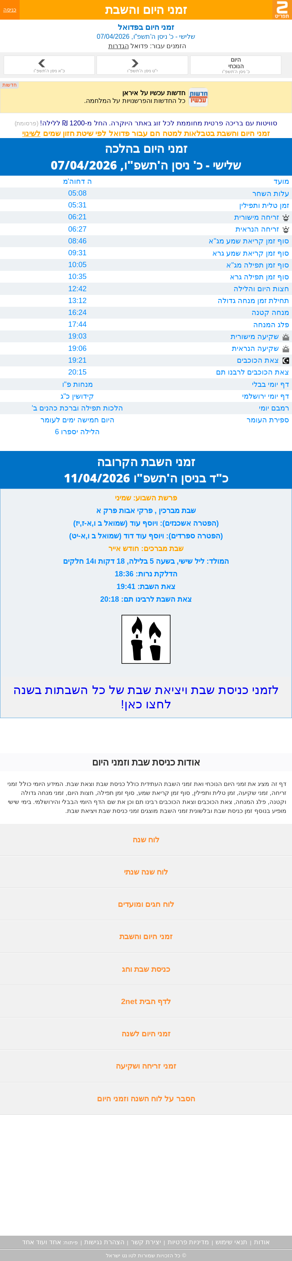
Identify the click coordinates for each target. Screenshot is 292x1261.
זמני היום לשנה (146, 1033)
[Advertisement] (146, 1175)
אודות (262, 1242)
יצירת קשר (146, 1242)
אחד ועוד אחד (41, 1242)
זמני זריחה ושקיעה (146, 1066)
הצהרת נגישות (104, 1242)
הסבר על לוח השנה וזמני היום (146, 1098)
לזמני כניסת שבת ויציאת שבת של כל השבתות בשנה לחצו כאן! (146, 697)
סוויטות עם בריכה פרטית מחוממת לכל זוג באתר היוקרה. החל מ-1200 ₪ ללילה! (146, 123)
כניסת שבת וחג (146, 969)
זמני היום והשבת (146, 936)
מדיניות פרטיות (188, 1242)
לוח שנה (146, 839)
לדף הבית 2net (146, 1001)
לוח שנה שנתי (146, 872)
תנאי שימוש (231, 1242)
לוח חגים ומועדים (146, 904)
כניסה (9, 10)
